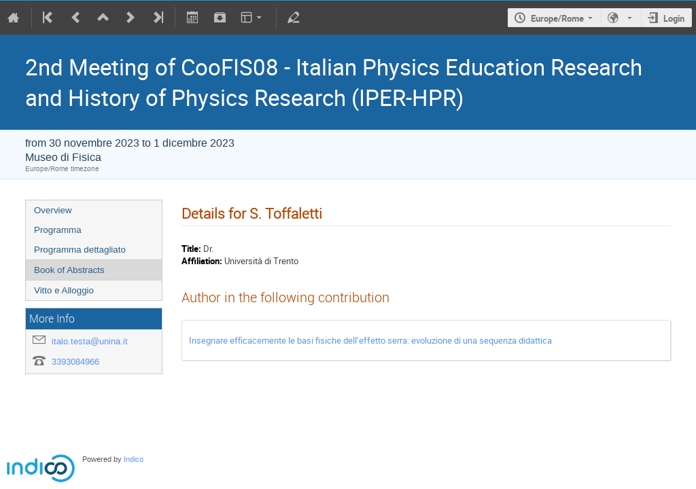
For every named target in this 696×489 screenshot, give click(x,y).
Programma (58, 230)
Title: (191, 248)
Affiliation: (201, 261)
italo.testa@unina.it (90, 341)
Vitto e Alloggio (64, 290)
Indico (133, 459)
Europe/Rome (557, 18)
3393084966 (75, 361)
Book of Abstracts (69, 270)
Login (673, 18)
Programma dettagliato (80, 249)
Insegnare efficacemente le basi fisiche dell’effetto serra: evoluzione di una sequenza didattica (370, 340)
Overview (53, 210)
